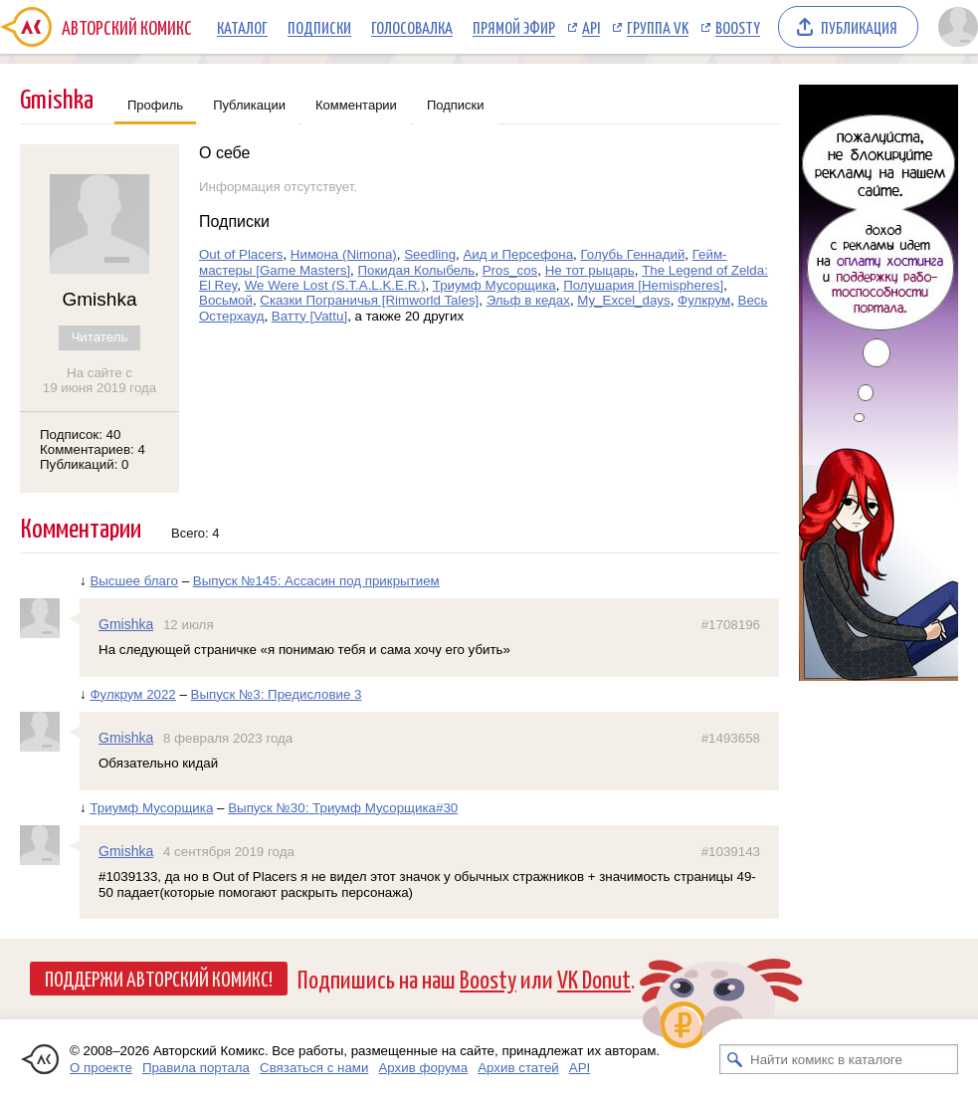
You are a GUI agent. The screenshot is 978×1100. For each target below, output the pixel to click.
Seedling (430, 254)
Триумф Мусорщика (494, 285)
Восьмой (226, 300)
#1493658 (730, 738)
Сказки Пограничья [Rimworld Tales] (369, 300)
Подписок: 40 (80, 434)
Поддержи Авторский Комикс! (159, 977)
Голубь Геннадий (633, 254)
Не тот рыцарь (590, 270)
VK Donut (594, 978)
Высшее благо (134, 580)
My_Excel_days (623, 300)
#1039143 (730, 851)
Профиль (155, 105)
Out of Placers (241, 254)
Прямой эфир (514, 27)
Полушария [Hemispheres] (643, 285)
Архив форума (423, 1067)
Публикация (859, 27)
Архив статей (518, 1067)
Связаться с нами (314, 1067)
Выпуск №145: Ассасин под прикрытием (316, 580)
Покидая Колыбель (417, 270)
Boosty (737, 27)
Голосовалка (412, 27)
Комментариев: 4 (92, 449)
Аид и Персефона (518, 254)
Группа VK (657, 27)
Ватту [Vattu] (309, 316)
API (591, 27)
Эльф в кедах (528, 300)
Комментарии (356, 105)
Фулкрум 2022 (132, 694)
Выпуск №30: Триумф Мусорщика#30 (343, 807)
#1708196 (730, 624)
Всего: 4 (195, 533)
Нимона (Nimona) (344, 254)
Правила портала (196, 1067)
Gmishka (125, 624)
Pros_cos (510, 270)
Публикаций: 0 (84, 464)
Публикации (249, 105)
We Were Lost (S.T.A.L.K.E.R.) (335, 285)
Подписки (319, 27)
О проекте (101, 1067)
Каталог (242, 27)
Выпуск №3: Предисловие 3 (276, 694)
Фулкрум (704, 300)
